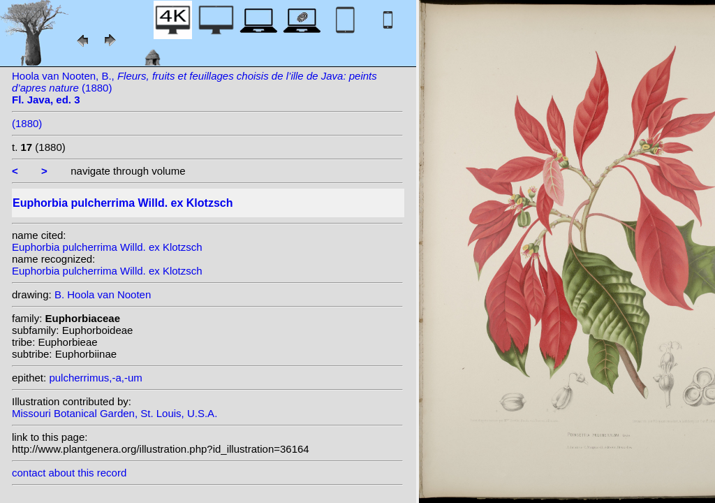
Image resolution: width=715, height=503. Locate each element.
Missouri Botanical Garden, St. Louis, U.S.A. (114, 413)
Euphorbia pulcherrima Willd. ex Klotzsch (107, 247)
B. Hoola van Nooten (102, 294)
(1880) (27, 123)
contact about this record (69, 473)
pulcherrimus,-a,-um (95, 378)
